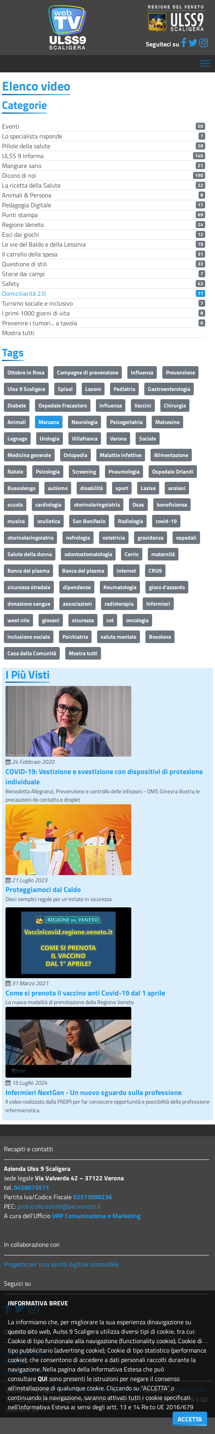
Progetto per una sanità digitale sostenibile (61, 1264)
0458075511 (31, 1187)
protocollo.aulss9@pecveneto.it (59, 1206)
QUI (43, 1378)
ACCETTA (190, 1419)
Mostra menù (205, 60)
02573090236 (92, 1197)
